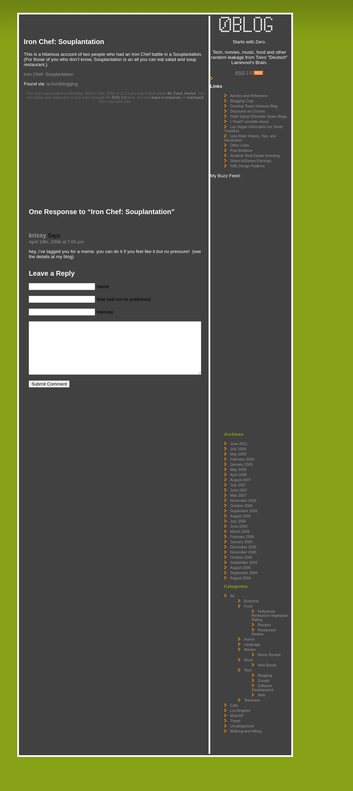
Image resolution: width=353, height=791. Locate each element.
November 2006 (257, 518)
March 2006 (253, 549)
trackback (186, 92)
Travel (249, 755)
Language (266, 670)
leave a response (156, 92)
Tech (261, 704)
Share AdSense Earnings (264, 178)
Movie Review (273, 682)
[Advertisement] (142, 2)
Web (275, 729)
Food (181, 88)
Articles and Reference (262, 101)
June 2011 (252, 461)
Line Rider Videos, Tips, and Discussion (260, 151)
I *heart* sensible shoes (263, 135)
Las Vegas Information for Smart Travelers (261, 142)
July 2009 (252, 466)
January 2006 (255, 559)
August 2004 (254, 595)
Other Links (253, 159)
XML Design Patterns (261, 183)
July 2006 (252, 539)
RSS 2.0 (109, 92)
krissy (34, 230)
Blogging (278, 709)
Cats (247, 739)
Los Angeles (254, 744)
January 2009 (255, 482)
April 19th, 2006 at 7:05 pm (52, 236)
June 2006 (252, 544)
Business (265, 618)
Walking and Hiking (259, 765)
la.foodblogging (62, 78)
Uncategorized (256, 760)
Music (262, 690)
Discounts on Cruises (261, 120)
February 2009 (256, 477)
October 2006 (255, 523)
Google (277, 715)
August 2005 (254, 585)
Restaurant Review (274, 658)
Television (266, 734)
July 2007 (252, 502)
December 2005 (257, 564)
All (172, 88)
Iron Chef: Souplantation (64, 41)
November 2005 (257, 570)
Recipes (278, 646)
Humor (193, 88)
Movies (263, 675)
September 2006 (257, 528)
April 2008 (252, 492)
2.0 (256, 78)
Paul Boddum (255, 164)
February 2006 (256, 554)
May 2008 (252, 487)
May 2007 (252, 513)
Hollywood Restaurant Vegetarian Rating (276, 635)
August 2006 (254, 533)
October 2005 (255, 575)
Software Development (276, 722)
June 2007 (252, 508)
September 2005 (257, 580)
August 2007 (254, 497)
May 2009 (252, 472)
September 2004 (257, 590)
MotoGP (250, 750)
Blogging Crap (255, 106)
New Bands (272, 697)
